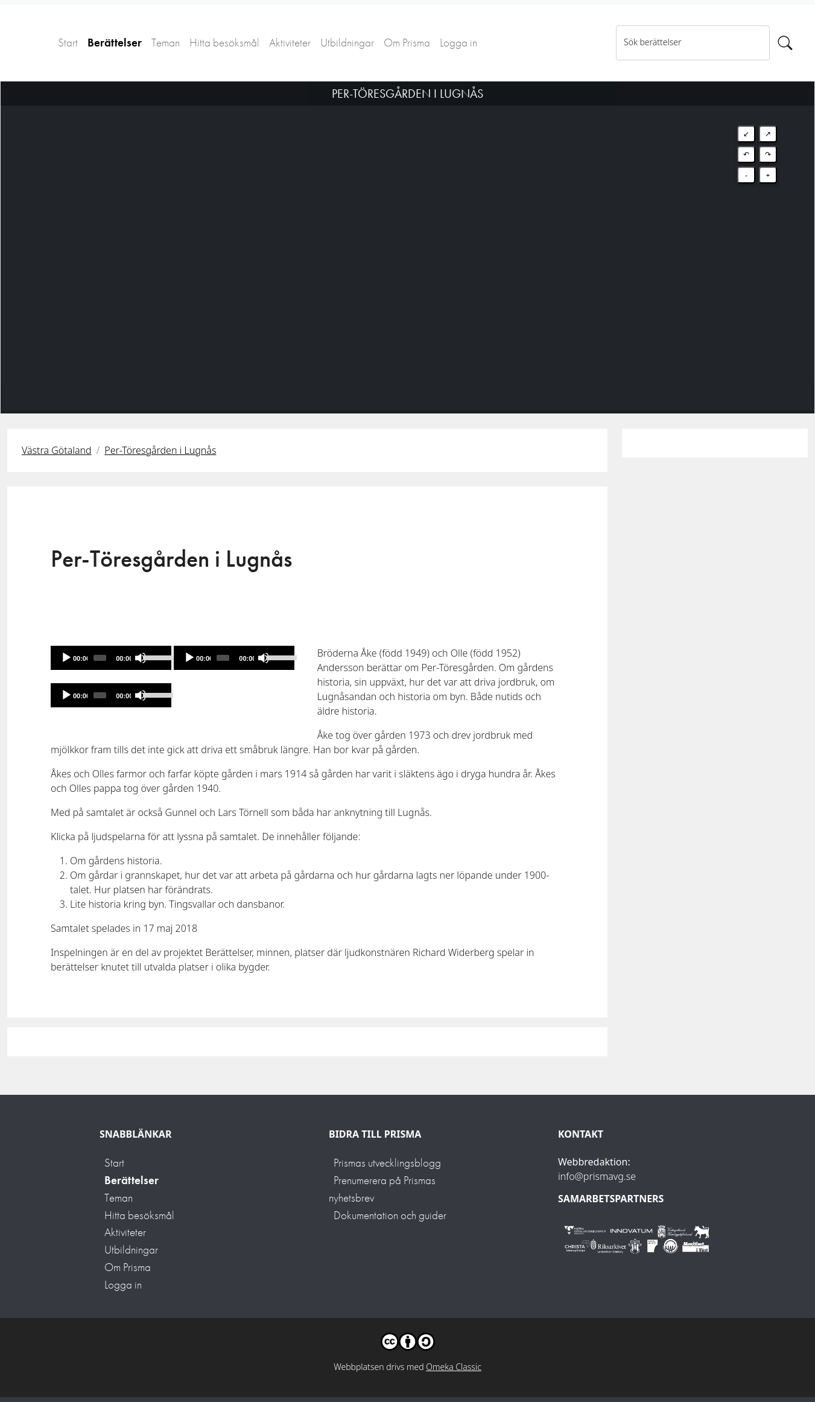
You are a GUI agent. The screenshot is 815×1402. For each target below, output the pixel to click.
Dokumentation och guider (390, 1215)
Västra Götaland (57, 450)
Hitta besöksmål (224, 42)
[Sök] (785, 42)
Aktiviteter (290, 42)
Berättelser (114, 42)
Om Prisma (407, 42)
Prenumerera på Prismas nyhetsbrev (382, 1189)
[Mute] (141, 658)
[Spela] (66, 658)
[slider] (100, 658)
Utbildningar (347, 42)
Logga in (458, 42)
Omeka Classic (453, 1366)
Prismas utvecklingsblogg (387, 1162)
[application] (111, 658)
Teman (165, 42)
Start (68, 42)
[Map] (407, 232)
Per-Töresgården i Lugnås (160, 450)
